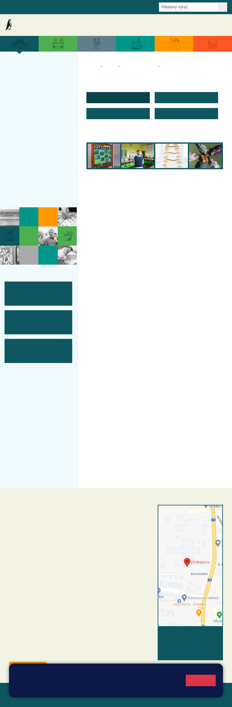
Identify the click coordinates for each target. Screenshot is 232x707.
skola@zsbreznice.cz (117, 557)
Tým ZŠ (20, 156)
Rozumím (201, 680)
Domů (92, 66)
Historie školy (28, 191)
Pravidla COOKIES (95, 698)
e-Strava (64, 6)
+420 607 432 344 (129, 545)
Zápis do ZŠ (26, 121)
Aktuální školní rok (118, 24)
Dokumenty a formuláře (158, 24)
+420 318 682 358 (108, 514)
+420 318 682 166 (127, 551)
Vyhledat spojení (202, 634)
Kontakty (216, 25)
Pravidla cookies (148, 689)
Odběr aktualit (106, 6)
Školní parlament (139, 66)
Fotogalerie (25, 168)
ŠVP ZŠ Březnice (32, 144)
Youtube (132, 6)
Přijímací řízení (30, 132)
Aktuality (68, 25)
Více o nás (24, 67)
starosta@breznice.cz (42, 653)
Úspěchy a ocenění (35, 109)
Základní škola (29, 25)
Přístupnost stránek (51, 698)
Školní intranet (38, 6)
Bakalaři (12, 6)
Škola (110, 66)
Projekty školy (29, 97)
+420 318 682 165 (130, 538)
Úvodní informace (179, 66)
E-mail (83, 6)
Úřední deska (193, 24)
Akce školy (90, 24)
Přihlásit (18, 698)
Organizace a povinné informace (35, 82)
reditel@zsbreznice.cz (117, 520)
